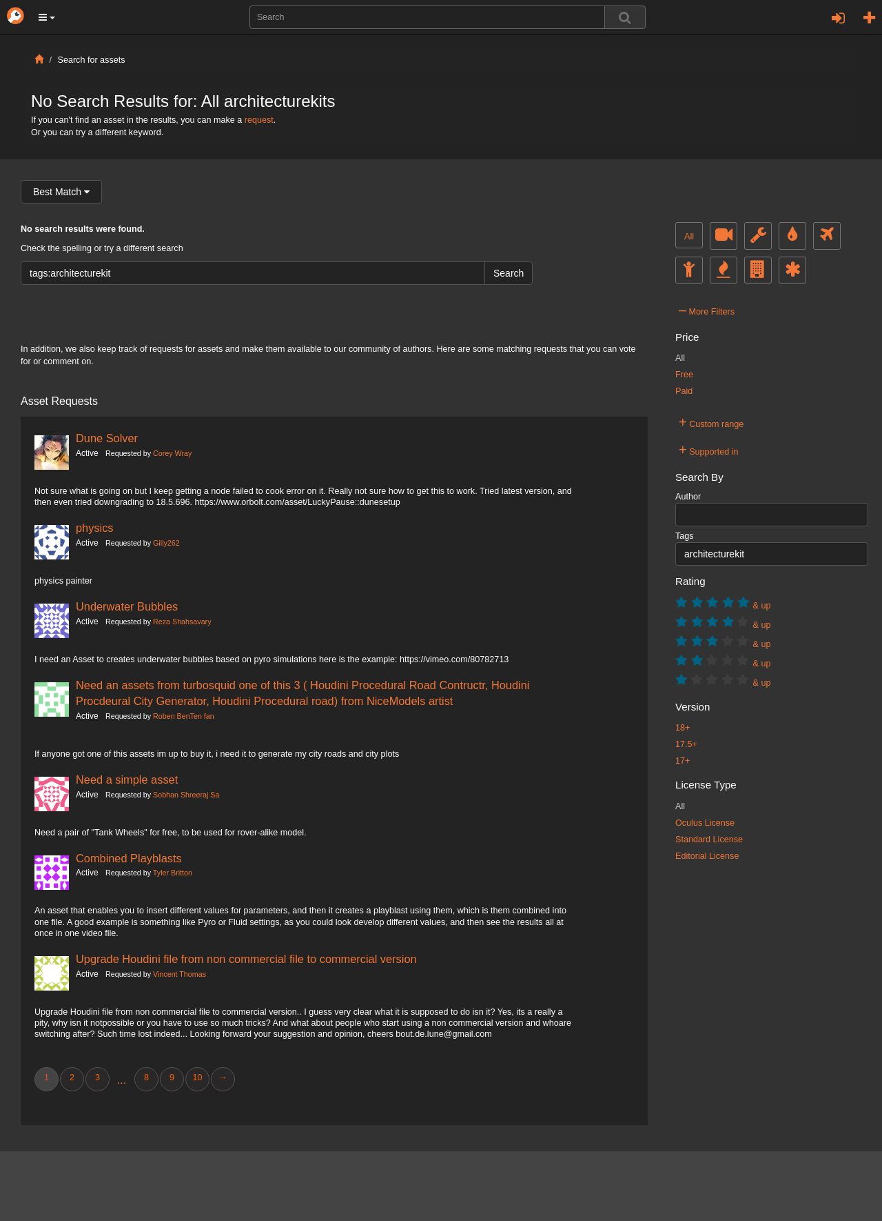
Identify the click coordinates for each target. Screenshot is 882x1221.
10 (197, 1077)
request (259, 120)
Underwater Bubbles (127, 606)
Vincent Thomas (179, 974)
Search (508, 273)
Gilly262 (166, 543)
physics (95, 528)
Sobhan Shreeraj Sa (186, 795)
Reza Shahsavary (182, 621)
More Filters (707, 309)
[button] (46, 17)
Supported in (709, 449)
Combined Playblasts (129, 858)
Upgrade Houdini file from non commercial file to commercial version (246, 959)
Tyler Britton (172, 872)
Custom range (711, 422)
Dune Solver (107, 438)
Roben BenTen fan (183, 716)
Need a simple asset (127, 779)
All (689, 236)
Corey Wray (172, 453)
